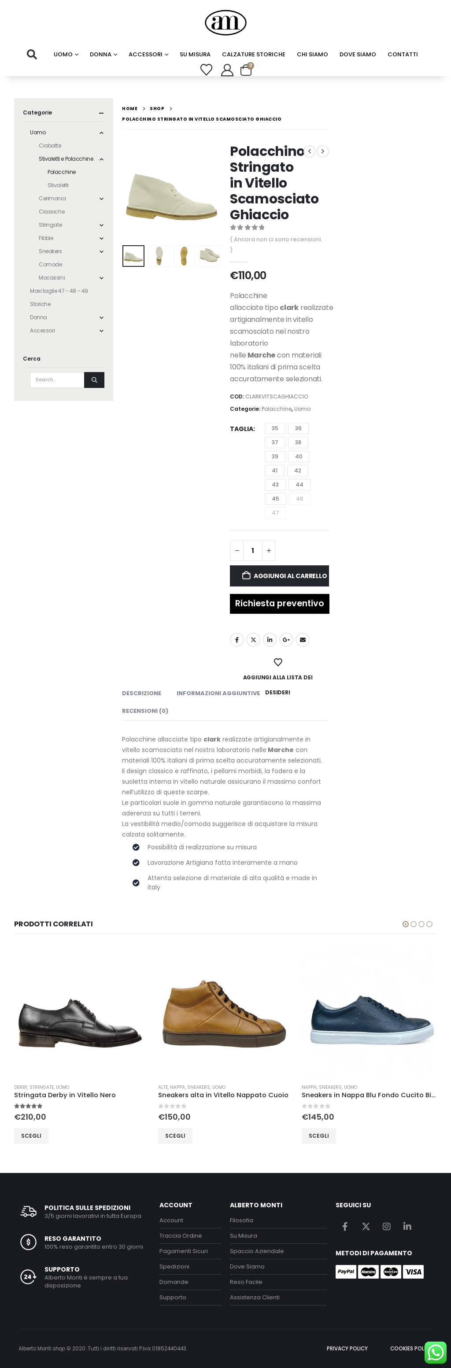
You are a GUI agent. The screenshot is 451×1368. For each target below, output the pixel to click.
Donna (100, 54)
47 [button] (275, 512)
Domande (174, 1282)
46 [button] (299, 498)
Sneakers (50, 251)
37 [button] (275, 442)
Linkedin (407, 1226)
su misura (195, 54)
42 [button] (297, 470)
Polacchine (277, 409)
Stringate (50, 225)
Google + (286, 640)
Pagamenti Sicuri (183, 1251)
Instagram (387, 1226)
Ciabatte (50, 145)
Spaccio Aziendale (257, 1251)
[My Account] (227, 70)
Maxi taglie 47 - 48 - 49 (59, 291)
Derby (31, 1087)
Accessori (146, 54)
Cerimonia (52, 198)
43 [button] (275, 484)
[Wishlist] (207, 70)
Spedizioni (174, 1266)
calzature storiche (253, 54)
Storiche (40, 304)
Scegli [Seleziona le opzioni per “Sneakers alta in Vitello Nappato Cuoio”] (186, 1135)
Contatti (403, 54)
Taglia (241, 428)
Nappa (188, 1087)
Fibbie (46, 238)
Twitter (253, 640)
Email (303, 640)
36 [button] (298, 428)
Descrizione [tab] (141, 693)
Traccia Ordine (180, 1236)
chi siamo (312, 54)
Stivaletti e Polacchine (66, 158)
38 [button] (298, 442)
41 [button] (274, 470)
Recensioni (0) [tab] (145, 711)
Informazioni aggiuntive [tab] (218, 693)
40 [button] (299, 456)
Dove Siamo (358, 54)
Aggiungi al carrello (290, 576)
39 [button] (275, 456)
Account (171, 1220)
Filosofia (241, 1220)
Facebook (237, 640)
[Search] (94, 380)
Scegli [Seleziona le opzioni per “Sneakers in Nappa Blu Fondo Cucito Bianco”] (330, 1135)
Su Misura (243, 1236)
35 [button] (275, 428)
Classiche (51, 211)
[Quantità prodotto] (252, 550)
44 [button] (299, 484)
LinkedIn (270, 640)
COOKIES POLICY (411, 1348)
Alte (173, 1087)
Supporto (172, 1297)
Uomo (63, 54)
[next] (323, 151)
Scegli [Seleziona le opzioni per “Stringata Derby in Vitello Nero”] (42, 1135)
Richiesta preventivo (279, 603)
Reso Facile (246, 1282)
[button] (31, 54)
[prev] (309, 151)
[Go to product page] (92, 1010)
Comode (50, 264)
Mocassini (52, 277)
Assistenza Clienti (255, 1297)
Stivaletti (58, 185)
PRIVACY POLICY (347, 1348)
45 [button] (275, 498)
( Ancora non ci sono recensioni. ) (276, 244)
